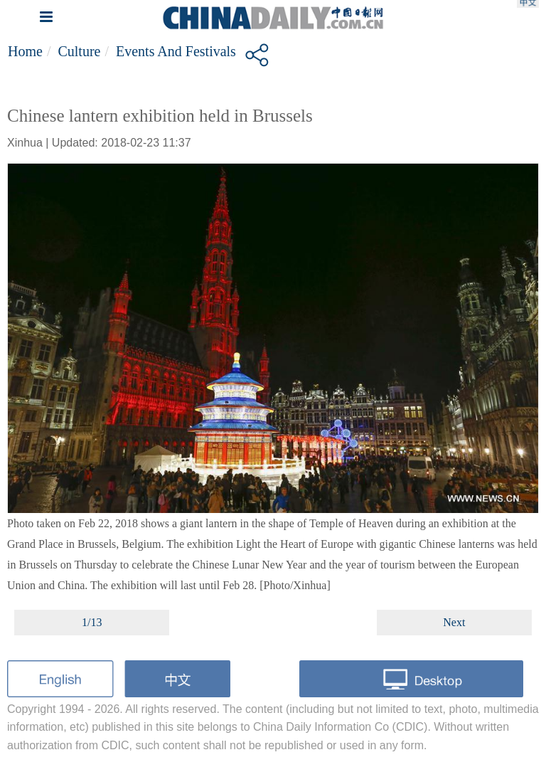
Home (25, 51)
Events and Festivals (176, 51)
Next (454, 622)
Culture (79, 51)
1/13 (92, 622)
